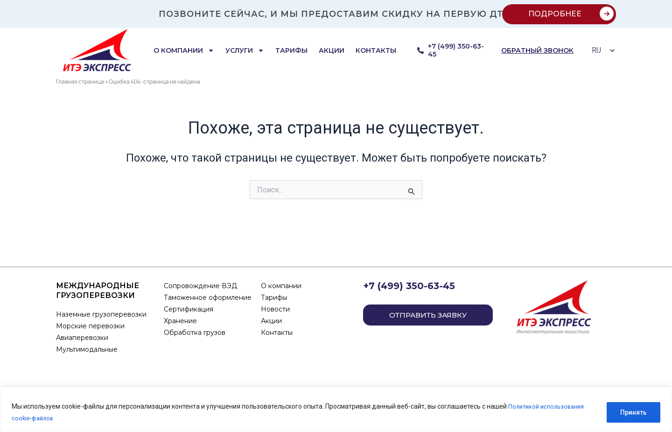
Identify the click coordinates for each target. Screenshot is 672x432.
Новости (275, 309)
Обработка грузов (194, 332)
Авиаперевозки (82, 337)
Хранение (180, 321)
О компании (184, 50)
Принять (633, 413)
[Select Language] (600, 50)
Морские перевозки (90, 326)
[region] (336, 410)
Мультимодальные (87, 349)
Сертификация (188, 309)
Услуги (244, 50)
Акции (331, 50)
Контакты (376, 50)
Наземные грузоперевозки (102, 314)
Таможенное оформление (208, 297)
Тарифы (291, 50)
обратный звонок (537, 50)
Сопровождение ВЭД (200, 286)
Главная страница (80, 81)
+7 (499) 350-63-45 (409, 285)
